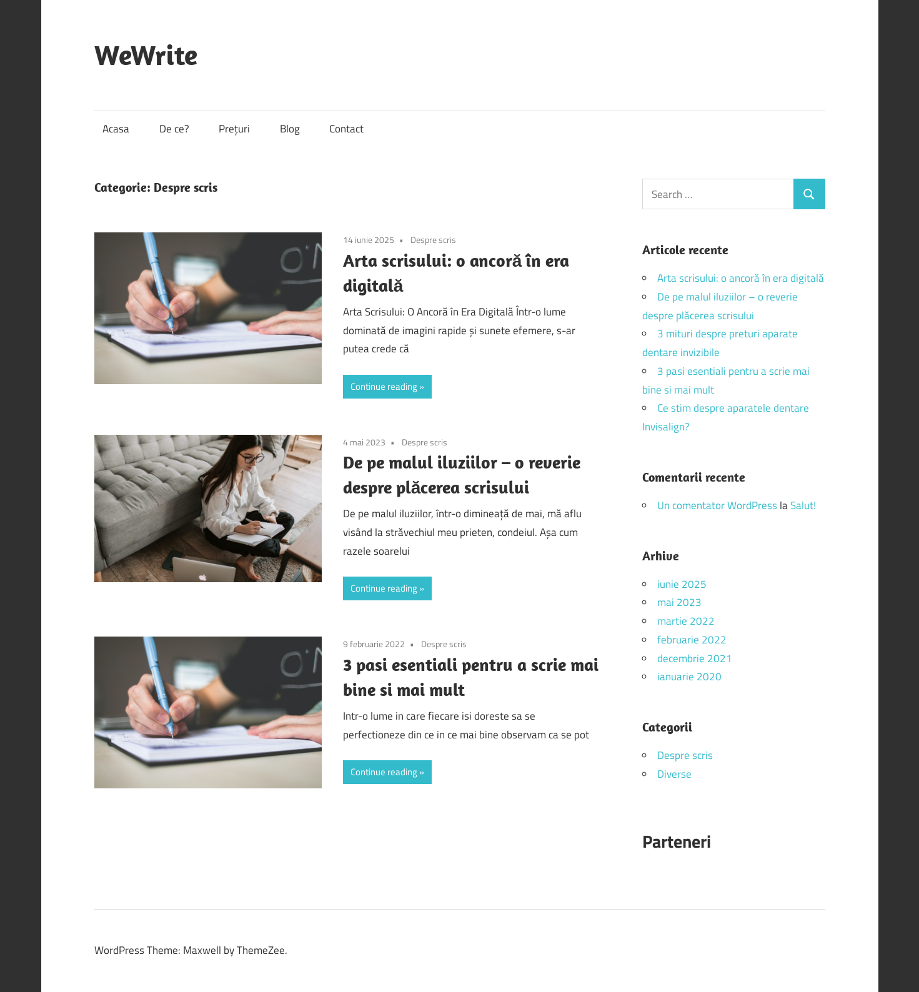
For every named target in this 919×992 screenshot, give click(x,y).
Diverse (674, 774)
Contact (346, 129)
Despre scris (433, 239)
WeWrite (145, 55)
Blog (290, 129)
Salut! (803, 505)
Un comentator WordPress (717, 505)
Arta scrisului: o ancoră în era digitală (740, 278)
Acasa (115, 129)
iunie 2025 (682, 584)
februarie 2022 (692, 640)
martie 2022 (686, 621)
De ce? (174, 129)
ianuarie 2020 (689, 676)
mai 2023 (679, 602)
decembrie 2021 (694, 658)
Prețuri (234, 129)
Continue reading (383, 386)
